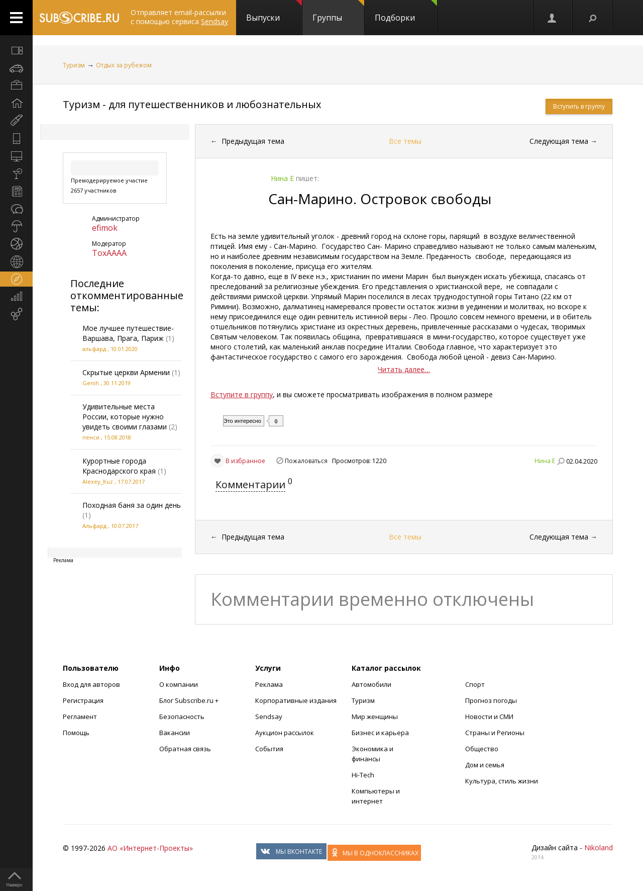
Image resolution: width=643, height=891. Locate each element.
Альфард (94, 525)
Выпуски (274, 11)
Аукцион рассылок (284, 732)
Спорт (475, 684)
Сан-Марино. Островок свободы (379, 198)
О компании (178, 684)
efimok (105, 227)
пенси (90, 437)
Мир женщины (375, 716)
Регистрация (83, 700)
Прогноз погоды (491, 700)
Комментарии (250, 484)
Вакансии (174, 732)
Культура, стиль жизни (501, 780)
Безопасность (181, 716)
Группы (338, 11)
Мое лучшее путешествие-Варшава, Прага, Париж (128, 333)
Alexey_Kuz (97, 481)
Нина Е (544, 461)
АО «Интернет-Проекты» (150, 848)
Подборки (406, 11)
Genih (90, 383)
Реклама (269, 684)
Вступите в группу (241, 394)
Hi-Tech (363, 774)
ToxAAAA (109, 252)
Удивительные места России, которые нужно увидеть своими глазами (124, 416)
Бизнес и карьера (380, 732)
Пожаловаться (306, 461)
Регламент (80, 716)
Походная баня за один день (131, 505)
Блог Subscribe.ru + (189, 700)
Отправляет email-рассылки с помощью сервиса (179, 17)
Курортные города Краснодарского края (119, 466)
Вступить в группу (579, 106)
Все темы (405, 141)
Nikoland (598, 847)
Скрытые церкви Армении (126, 372)
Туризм (74, 65)
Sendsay (268, 716)
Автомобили (371, 684)
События (269, 748)
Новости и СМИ (489, 716)
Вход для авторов (91, 684)
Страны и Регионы (494, 732)
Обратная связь (185, 748)
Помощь (76, 732)
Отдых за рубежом (124, 65)
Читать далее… (404, 369)
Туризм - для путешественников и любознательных (192, 104)
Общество (481, 748)
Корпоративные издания (296, 700)
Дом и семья (484, 764)
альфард (94, 348)
